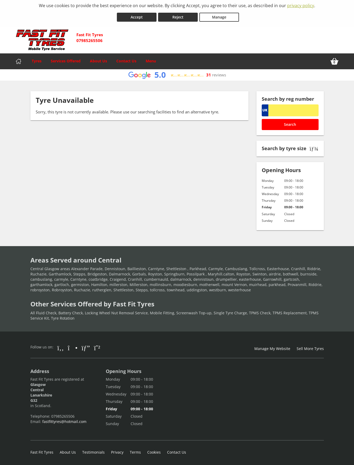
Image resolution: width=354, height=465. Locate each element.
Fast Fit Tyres (41, 450)
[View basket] (334, 60)
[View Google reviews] (177, 73)
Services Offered (66, 59)
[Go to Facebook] (60, 346)
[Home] (18, 60)
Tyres (37, 59)
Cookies (154, 450)
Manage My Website (272, 346)
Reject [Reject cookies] (177, 15)
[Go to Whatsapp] (97, 346)
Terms (135, 450)
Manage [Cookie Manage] (219, 15)
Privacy (117, 450)
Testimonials (93, 450)
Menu (151, 59)
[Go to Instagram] (72, 346)
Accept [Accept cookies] (137, 15)
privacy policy (300, 5)
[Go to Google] (85, 346)
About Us (98, 59)
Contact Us (126, 59)
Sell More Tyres (310, 346)
